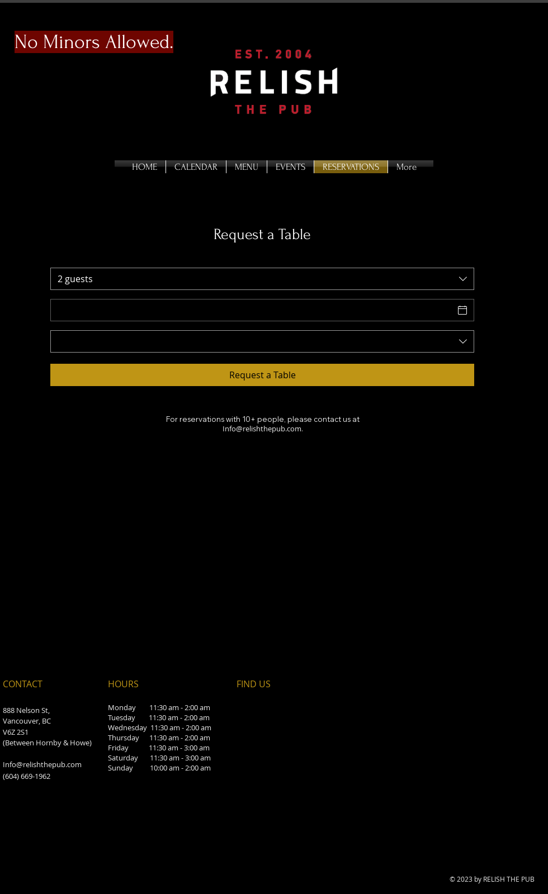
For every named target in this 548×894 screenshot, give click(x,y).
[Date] (252, 310)
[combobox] (262, 279)
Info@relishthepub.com (42, 764)
